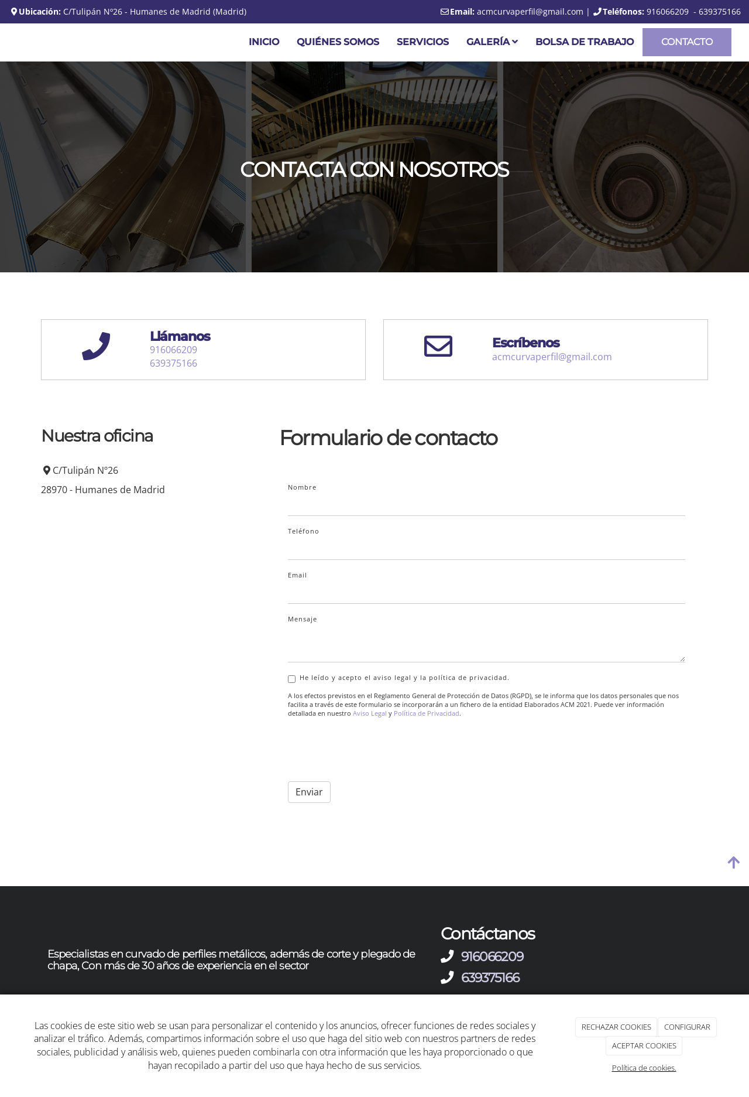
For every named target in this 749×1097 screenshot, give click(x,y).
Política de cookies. (644, 1067)
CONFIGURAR (687, 1026)
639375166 (173, 363)
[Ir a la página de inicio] (6, 42)
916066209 (173, 349)
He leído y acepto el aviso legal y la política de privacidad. (399, 678)
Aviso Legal (370, 713)
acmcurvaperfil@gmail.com (552, 356)
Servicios (423, 41)
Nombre (302, 487)
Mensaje (302, 618)
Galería (492, 41)
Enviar (309, 791)
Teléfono (303, 531)
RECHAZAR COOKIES (616, 1026)
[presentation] (377, 750)
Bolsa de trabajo (584, 41)
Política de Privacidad (426, 713)
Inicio (264, 41)
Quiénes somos (338, 41)
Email (297, 574)
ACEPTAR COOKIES (644, 1045)
